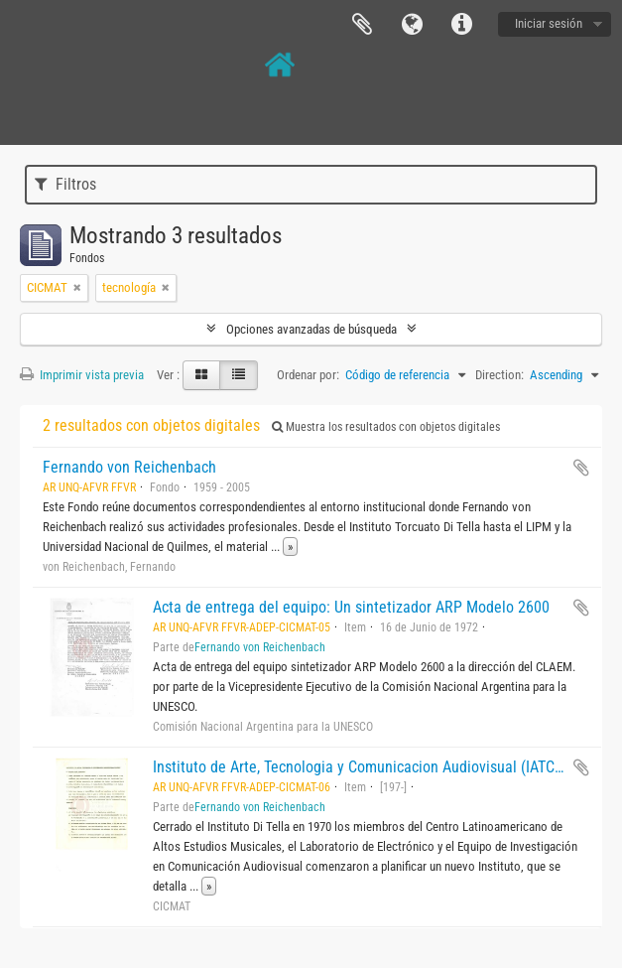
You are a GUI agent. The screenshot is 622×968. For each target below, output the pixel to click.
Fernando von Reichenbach (129, 467)
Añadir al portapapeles (581, 468)
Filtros (65, 184)
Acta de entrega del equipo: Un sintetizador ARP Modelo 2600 (351, 607)
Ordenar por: (308, 374)
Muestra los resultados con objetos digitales (386, 427)
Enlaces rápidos (461, 25)
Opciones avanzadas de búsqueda (311, 329)
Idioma (411, 25)
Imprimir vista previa (82, 374)
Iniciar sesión (548, 23)
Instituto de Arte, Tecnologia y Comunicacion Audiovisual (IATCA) (360, 767)
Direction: (499, 374)
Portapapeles (362, 25)
